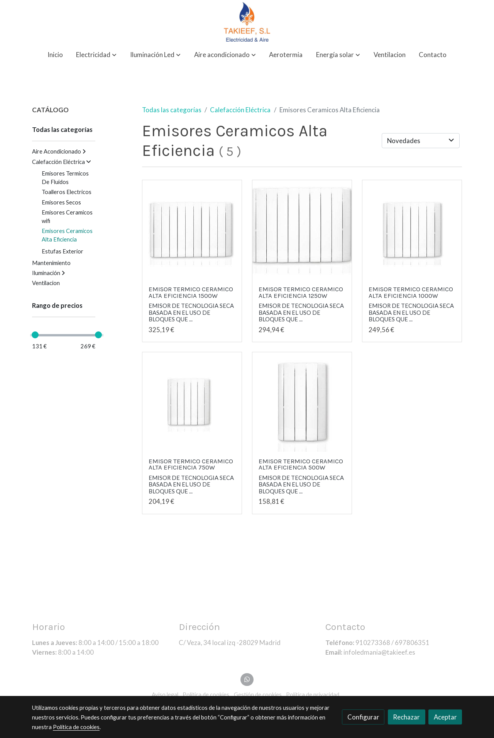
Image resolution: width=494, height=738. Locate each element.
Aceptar (445, 717)
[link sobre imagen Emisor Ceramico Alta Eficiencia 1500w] (192, 230)
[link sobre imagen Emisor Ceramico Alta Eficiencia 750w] (192, 402)
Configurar (363, 717)
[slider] (35, 334)
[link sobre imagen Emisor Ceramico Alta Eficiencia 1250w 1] (302, 230)
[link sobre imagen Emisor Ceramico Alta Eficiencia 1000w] (412, 230)
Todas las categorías (171, 110)
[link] (247, 22)
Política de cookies (76, 727)
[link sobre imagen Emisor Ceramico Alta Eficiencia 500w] (302, 402)
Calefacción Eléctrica (240, 110)
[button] (96, 55)
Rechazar (406, 717)
